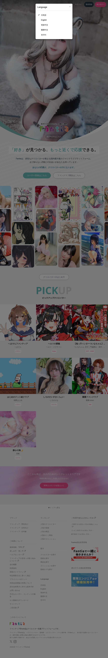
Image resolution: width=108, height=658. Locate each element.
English (44, 20)
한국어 (43, 35)
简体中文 (44, 25)
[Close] (70, 6)
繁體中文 (44, 30)
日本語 (43, 15)
